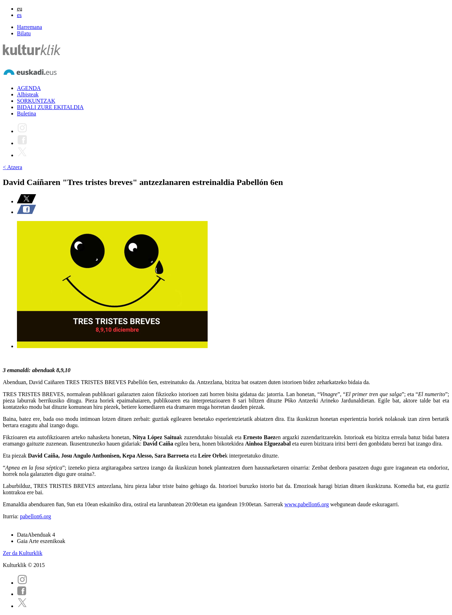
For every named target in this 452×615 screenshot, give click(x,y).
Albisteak (27, 94)
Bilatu (24, 33)
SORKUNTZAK (36, 101)
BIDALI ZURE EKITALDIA (50, 107)
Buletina (26, 114)
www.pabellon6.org (306, 504)
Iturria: (11, 516)
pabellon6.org (35, 516)
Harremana (29, 27)
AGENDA (29, 88)
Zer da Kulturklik (22, 553)
